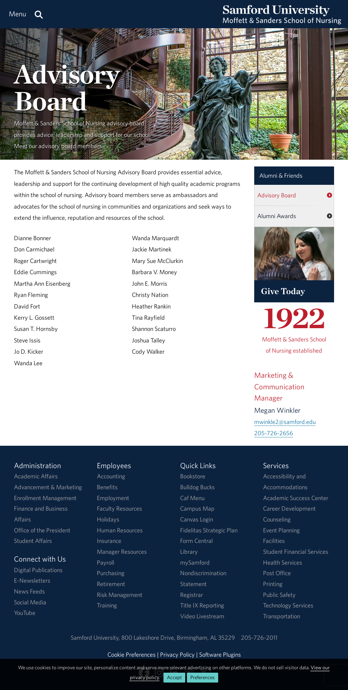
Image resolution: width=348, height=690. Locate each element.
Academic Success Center (295, 498)
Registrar (191, 595)
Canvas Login (196, 519)
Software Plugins (220, 654)
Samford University (96, 637)
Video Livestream (202, 616)
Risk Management (119, 595)
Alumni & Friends (280, 175)
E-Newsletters (32, 580)
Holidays (108, 519)
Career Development (289, 508)
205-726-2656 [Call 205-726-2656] (273, 433)
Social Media (30, 602)
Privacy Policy (177, 654)
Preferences (202, 677)
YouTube (24, 613)
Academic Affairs (36, 476)
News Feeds (29, 591)
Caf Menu (192, 498)
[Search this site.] (38, 14)
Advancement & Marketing (48, 487)
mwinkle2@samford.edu (285, 422)
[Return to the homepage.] (282, 20)
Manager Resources (122, 551)
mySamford (195, 562)
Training (107, 605)
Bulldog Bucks (197, 487)
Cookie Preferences (131, 654)
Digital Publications (38, 570)
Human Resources (120, 530)
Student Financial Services (295, 551)
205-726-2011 (259, 637)
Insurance (109, 541)
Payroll (105, 562)
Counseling (277, 519)
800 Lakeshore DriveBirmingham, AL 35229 (178, 637)
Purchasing (110, 573)
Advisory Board (276, 195)
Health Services (282, 562)
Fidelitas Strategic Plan (209, 530)
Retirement (111, 584)
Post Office (277, 573)
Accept (174, 677)
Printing (272, 584)
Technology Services (288, 605)
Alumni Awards (276, 216)
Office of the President (42, 530)
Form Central (196, 541)
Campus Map (197, 508)
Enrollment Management (45, 498)
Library (189, 551)
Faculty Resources (119, 508)
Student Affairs (33, 541)
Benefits (107, 487)
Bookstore (192, 476)
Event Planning (281, 530)
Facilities (274, 541)
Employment (113, 498)
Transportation (281, 616)
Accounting (111, 476)
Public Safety (279, 595)
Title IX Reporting (202, 605)
